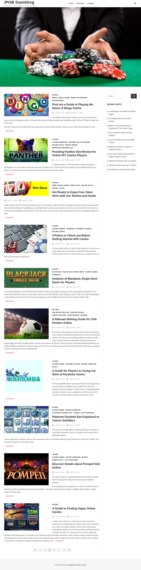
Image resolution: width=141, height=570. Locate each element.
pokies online (71, 145)
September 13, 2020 (75, 113)
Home (71, 3)
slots (61, 188)
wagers (84, 315)
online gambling (88, 364)
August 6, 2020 (73, 379)
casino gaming (58, 229)
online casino (58, 231)
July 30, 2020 (72, 516)
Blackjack (57, 272)
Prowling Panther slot (62, 148)
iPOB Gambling (19, 2)
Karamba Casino (73, 364)
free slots (75, 185)
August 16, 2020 (73, 160)
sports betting (59, 315)
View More (9, 131)
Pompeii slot (57, 460)
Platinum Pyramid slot (62, 413)
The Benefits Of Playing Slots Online (122, 169)
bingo (54, 98)
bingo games (64, 98)
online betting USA (60, 312)
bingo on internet (79, 98)
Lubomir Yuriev (58, 113)
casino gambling (59, 142)
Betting (80, 3)
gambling (70, 229)
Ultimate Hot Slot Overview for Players (122, 165)
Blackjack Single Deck (73, 272)
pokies (55, 188)
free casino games (60, 185)
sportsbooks (73, 315)
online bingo (58, 100)
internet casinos (84, 229)
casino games (91, 272)
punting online (77, 312)
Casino (90, 3)
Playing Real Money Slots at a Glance (122, 161)
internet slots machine (79, 142)
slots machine (87, 413)
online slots (58, 145)
